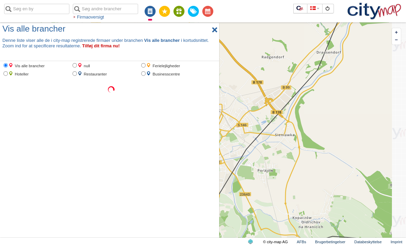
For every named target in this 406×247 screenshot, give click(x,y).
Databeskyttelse (368, 242)
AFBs (301, 242)
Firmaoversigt (90, 17)
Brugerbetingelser (330, 242)
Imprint (396, 242)
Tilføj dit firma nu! (101, 45)
